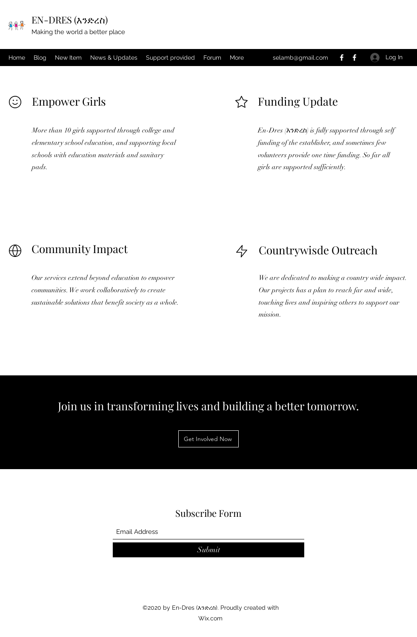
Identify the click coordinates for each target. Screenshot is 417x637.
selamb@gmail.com (300, 57)
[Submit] (208, 549)
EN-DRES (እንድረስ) (69, 19)
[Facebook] (341, 57)
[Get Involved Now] (208, 438)
